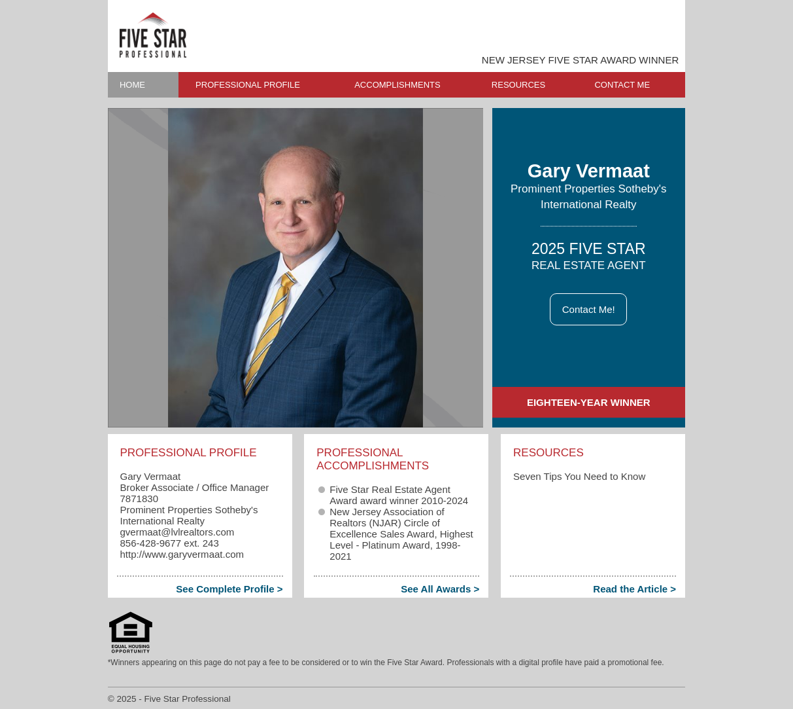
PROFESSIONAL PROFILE (247, 85)
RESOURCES (518, 85)
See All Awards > (440, 588)
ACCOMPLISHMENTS (397, 85)
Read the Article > (634, 588)
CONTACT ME (622, 85)
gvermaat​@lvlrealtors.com (177, 531)
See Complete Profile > (229, 588)
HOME (132, 85)
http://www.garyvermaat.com (182, 554)
